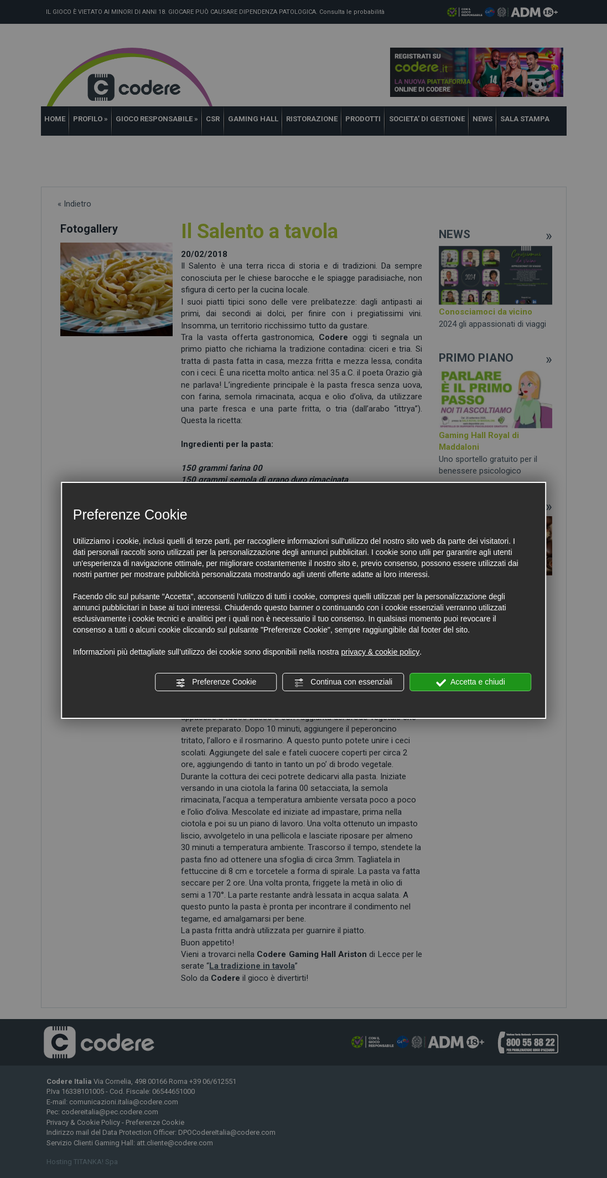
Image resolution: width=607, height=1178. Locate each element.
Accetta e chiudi (470, 682)
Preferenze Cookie (215, 682)
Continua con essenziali (343, 682)
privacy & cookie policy (380, 651)
